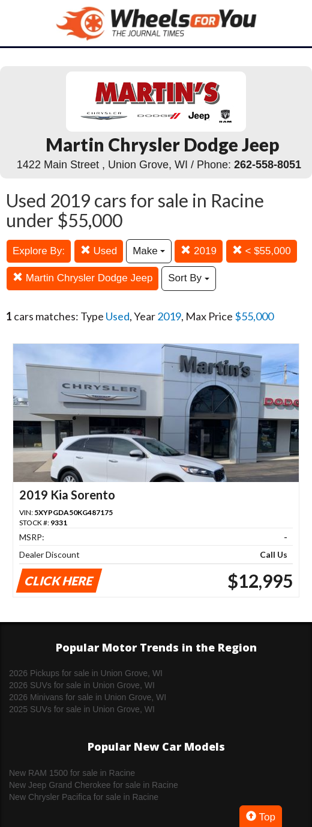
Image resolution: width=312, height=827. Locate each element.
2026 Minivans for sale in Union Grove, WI (87, 697)
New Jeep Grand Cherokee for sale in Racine (93, 785)
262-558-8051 (267, 165)
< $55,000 (261, 251)
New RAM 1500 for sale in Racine (72, 773)
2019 (199, 251)
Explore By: (39, 251)
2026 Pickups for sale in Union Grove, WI (86, 673)
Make (149, 251)
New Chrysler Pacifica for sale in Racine (83, 797)
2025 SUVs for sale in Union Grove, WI (82, 709)
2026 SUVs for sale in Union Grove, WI (82, 685)
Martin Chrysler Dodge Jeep (82, 278)
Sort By (188, 278)
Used (98, 251)
